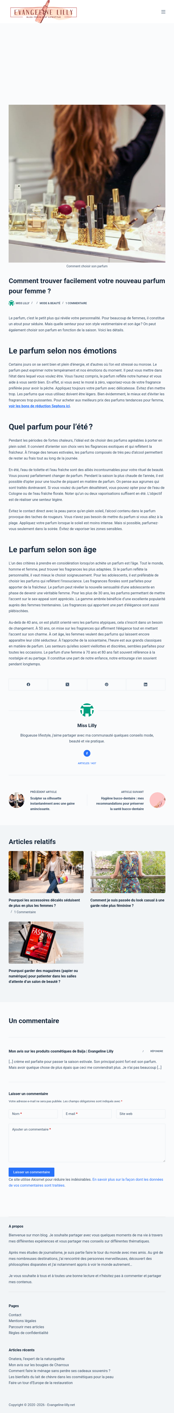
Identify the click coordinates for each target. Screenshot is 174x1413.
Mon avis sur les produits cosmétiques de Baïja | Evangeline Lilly (61, 1051)
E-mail (71, 1114)
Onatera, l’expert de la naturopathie (37, 1359)
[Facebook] (28, 684)
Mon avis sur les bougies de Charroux (39, 1365)
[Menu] (163, 12)
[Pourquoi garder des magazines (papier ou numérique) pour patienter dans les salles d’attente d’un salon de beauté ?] (46, 943)
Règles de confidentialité (28, 1333)
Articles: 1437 (87, 763)
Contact (15, 1315)
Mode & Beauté (50, 303)
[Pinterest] (106, 684)
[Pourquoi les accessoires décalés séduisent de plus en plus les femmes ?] (46, 872)
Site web (126, 1114)
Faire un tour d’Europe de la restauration (40, 1383)
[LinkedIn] (145, 684)
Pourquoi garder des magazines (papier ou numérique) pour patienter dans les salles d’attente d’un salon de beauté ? (43, 976)
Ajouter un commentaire (31, 1129)
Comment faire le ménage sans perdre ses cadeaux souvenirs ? (59, 1371)
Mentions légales (22, 1321)
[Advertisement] (87, 57)
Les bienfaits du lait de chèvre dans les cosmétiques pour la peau (61, 1377)
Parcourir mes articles (26, 1327)
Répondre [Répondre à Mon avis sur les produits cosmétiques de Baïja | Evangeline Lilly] (156, 1051)
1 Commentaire (76, 303)
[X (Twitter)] (67, 684)
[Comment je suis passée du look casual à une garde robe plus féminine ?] (127, 872)
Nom (17, 1114)
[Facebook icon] (87, 753)
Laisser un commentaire (31, 1172)
